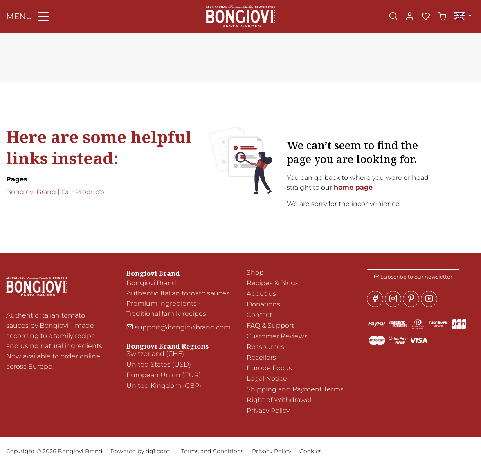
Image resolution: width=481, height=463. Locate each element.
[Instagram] (393, 299)
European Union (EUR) (163, 375)
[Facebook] (375, 299)
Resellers (261, 357)
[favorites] (426, 16)
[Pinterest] (411, 299)
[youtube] (429, 299)
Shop (255, 272)
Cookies (310, 451)
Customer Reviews (277, 336)
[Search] (393, 16)
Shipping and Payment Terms (295, 389)
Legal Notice (267, 378)
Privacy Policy (268, 410)
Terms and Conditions (212, 451)
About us (261, 293)
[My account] (409, 16)
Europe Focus (269, 368)
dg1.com (158, 451)
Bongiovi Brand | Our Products (55, 192)
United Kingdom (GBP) (163, 385)
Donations (263, 304)
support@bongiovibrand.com (178, 327)
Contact (259, 315)
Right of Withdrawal (279, 400)
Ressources (265, 347)
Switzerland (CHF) (155, 354)
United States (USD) (158, 364)
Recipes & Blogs (273, 283)
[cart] (442, 16)
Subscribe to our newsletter (413, 277)
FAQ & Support (270, 325)
